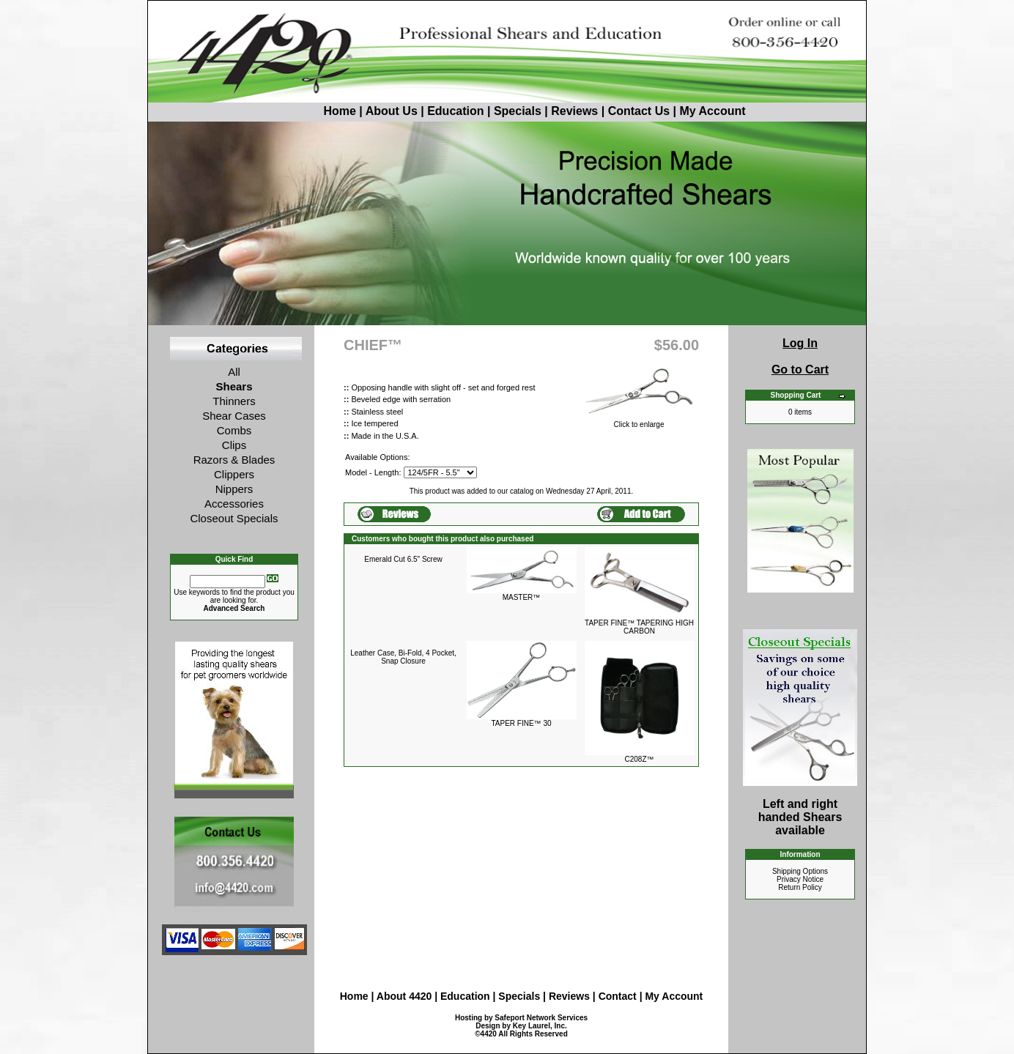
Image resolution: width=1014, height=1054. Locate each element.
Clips (234, 445)
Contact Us (639, 111)
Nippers (234, 489)
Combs (234, 430)
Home (311, 111)
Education (455, 111)
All (234, 371)
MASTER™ (522, 597)
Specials (517, 111)
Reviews (574, 111)
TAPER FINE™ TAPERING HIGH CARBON (639, 627)
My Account (712, 111)
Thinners (233, 401)
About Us (393, 111)
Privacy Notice (800, 879)
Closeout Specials (234, 518)
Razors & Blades (234, 459)
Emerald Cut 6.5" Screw (403, 559)
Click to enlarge (639, 420)
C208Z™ (639, 759)
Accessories (234, 503)
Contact (619, 996)
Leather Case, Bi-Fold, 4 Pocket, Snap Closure (403, 657)
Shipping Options (800, 871)
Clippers (234, 474)
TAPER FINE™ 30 (521, 723)
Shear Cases (234, 415)
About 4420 (404, 996)
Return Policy (799, 887)
